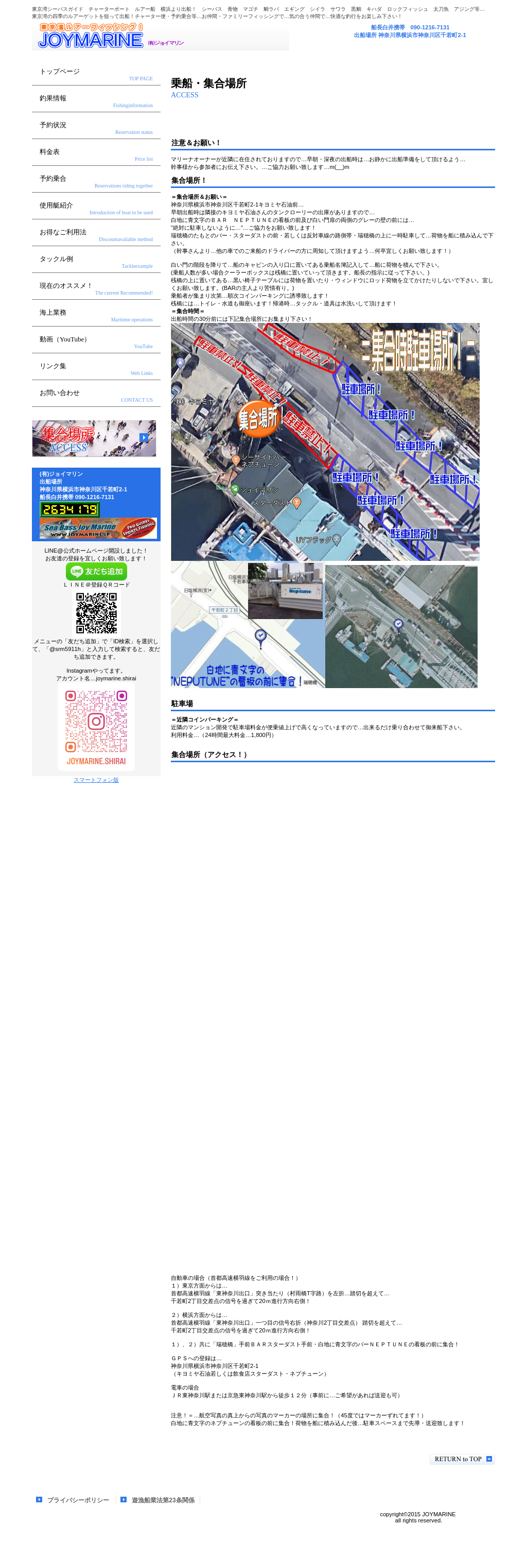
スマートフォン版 (96, 780)
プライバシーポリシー (78, 1500)
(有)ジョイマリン (160, 35)
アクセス (94, 438)
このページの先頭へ (462, 1459)
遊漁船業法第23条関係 (163, 1500)
